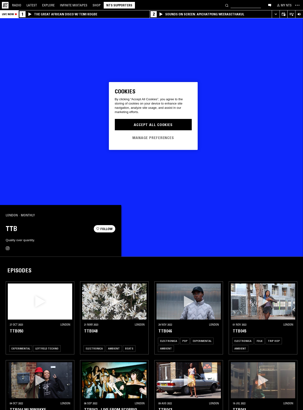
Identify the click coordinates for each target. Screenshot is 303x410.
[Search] (227, 5)
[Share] (110, 215)
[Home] (5, 5)
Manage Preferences (153, 137)
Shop (97, 5)
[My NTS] (284, 5)
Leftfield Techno (46, 348)
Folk (260, 341)
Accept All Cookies (153, 124)
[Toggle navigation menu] (297, 5)
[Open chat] (270, 5)
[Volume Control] (299, 14)
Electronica (94, 348)
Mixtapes (73, 5)
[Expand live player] (276, 14)
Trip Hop (274, 341)
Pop (184, 341)
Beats (129, 348)
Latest (32, 5)
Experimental (20, 348)
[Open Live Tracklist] (291, 14)
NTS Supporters (119, 5)
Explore (48, 5)
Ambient (114, 348)
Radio (16, 5)
